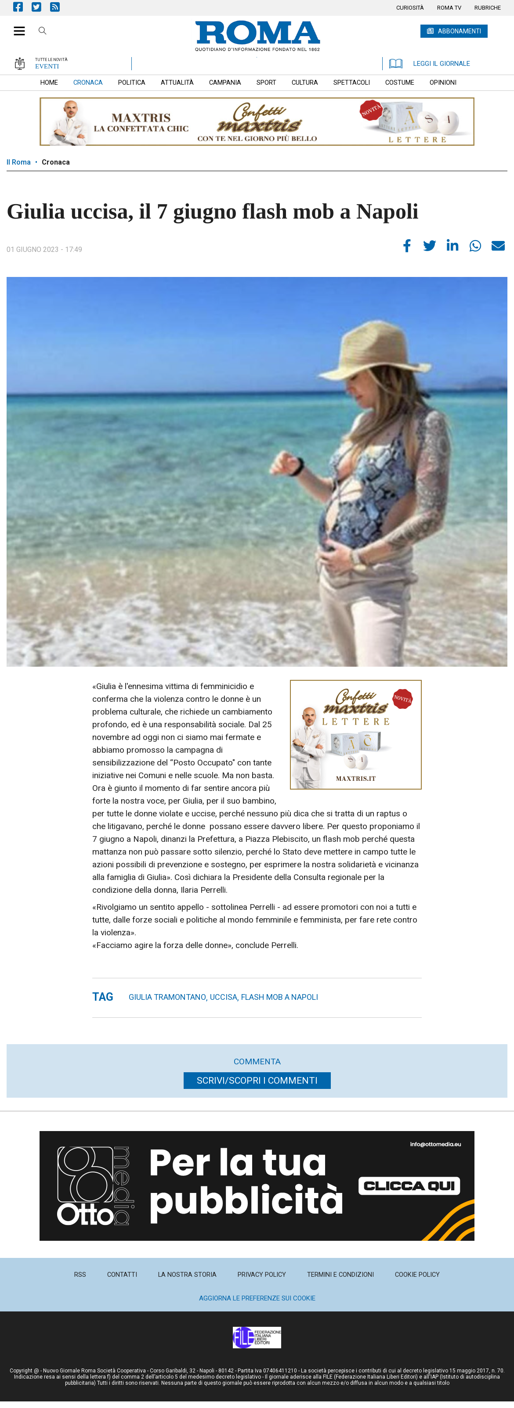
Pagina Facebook (22, 6)
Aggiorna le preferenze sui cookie (257, 1298)
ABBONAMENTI (459, 31)
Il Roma (19, 162)
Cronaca (56, 162)
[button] (16, 26)
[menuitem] (410, 8)
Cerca (43, 32)
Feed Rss (59, 6)
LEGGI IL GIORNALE (429, 63)
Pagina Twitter (41, 6)
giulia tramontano (167, 997)
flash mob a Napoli (279, 997)
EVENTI (47, 66)
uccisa (223, 997)
